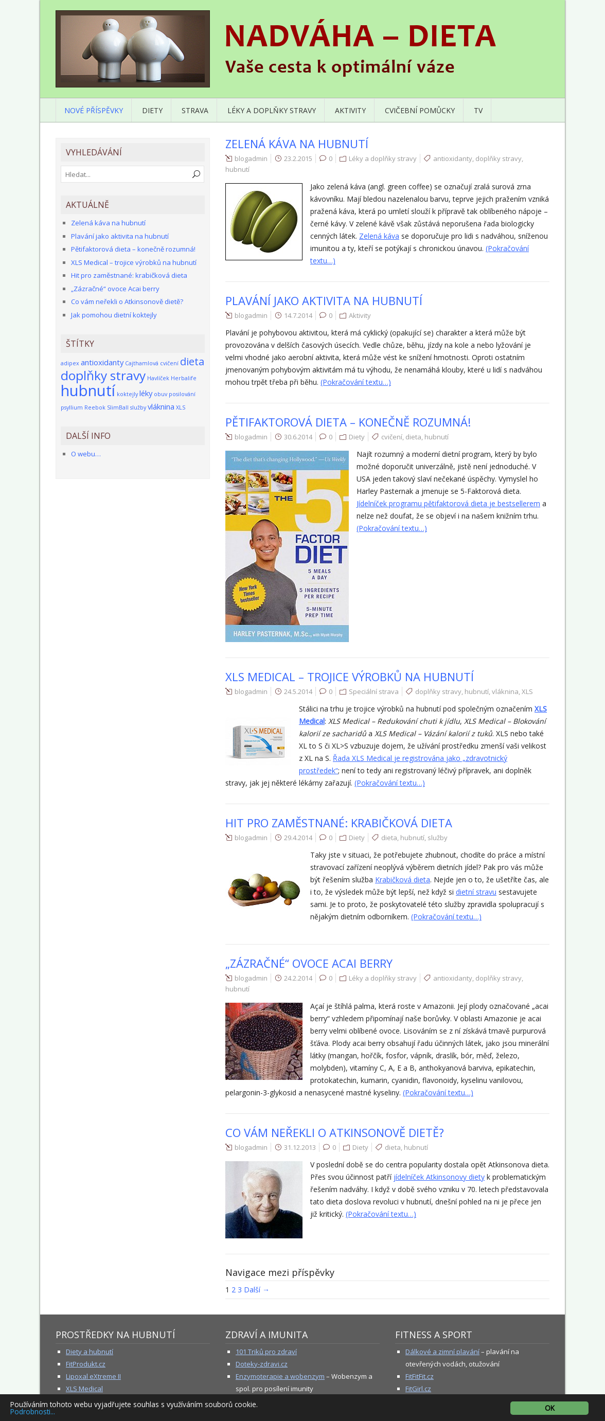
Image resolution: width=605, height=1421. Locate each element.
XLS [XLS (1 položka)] (180, 407)
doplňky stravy (498, 158)
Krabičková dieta (402, 879)
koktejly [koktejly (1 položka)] (127, 394)
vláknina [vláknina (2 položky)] (161, 406)
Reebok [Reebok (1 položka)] (94, 407)
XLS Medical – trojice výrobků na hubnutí (349, 676)
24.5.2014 (298, 691)
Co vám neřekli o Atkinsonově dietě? (334, 1132)
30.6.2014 (298, 436)
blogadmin (251, 158)
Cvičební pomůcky (420, 110)
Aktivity (350, 110)
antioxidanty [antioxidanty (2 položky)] (102, 362)
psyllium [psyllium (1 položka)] (72, 407)
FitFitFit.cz (419, 1376)
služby (438, 837)
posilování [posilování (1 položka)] (182, 394)
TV (478, 110)
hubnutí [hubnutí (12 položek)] (88, 390)
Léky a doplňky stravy (271, 110)
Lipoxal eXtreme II (93, 1376)
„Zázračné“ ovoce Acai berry (309, 963)
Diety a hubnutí (89, 1351)
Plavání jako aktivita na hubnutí (323, 300)
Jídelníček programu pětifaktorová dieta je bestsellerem (448, 503)
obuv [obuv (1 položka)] (160, 394)
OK (550, 1408)
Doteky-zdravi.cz (262, 1364)
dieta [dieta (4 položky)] (192, 361)
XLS (527, 691)
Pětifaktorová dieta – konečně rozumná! (348, 422)
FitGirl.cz (418, 1388)
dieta (413, 436)
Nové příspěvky (93, 110)
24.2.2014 (298, 978)
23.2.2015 (298, 158)
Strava (195, 110)
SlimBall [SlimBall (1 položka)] (118, 407)
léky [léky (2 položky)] (145, 393)
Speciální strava (374, 691)
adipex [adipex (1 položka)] (70, 363)
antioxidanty (452, 158)
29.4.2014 (298, 837)
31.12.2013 (300, 1147)
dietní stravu (476, 892)
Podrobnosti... (32, 1411)
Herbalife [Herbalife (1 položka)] (184, 378)
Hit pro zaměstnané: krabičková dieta (338, 822)
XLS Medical (84, 1388)
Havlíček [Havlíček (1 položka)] (158, 378)
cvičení (391, 436)
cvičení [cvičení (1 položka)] (169, 363)
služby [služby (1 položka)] (138, 407)
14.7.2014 (298, 315)
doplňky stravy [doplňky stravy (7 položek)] (103, 375)
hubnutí (237, 169)
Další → (257, 1289)
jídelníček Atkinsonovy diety (439, 1177)
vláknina (505, 691)
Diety (152, 110)
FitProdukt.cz (85, 1364)
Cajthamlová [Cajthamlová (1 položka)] (141, 363)
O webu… (86, 453)
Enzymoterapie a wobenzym (280, 1376)
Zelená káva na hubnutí (296, 143)
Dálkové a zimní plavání (442, 1351)
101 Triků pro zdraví (266, 1351)
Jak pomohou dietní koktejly (114, 314)
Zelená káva (379, 236)
